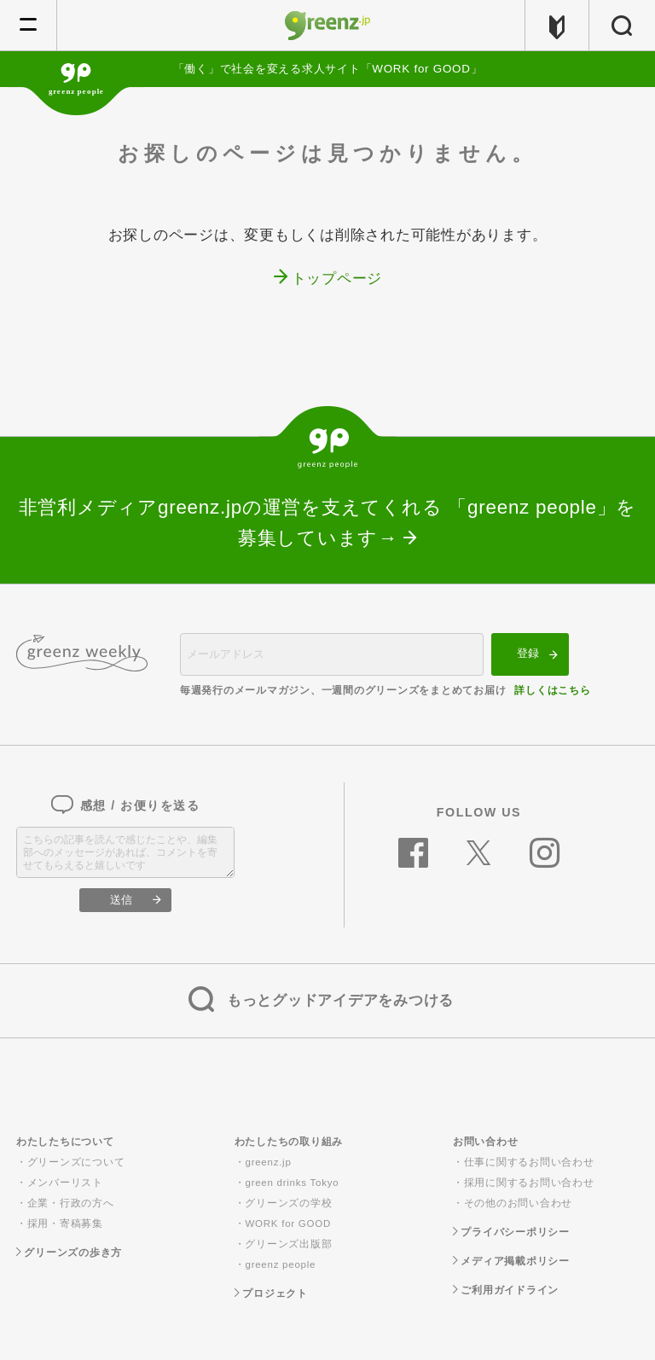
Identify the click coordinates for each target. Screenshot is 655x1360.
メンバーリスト (65, 1182)
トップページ (337, 278)
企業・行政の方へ (70, 1203)
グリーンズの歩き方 (69, 1252)
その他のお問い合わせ (518, 1203)
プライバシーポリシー (511, 1232)
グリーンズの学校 (288, 1203)
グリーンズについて (76, 1162)
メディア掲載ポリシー (511, 1261)
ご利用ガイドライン (506, 1290)
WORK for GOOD (287, 1223)
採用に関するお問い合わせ (529, 1182)
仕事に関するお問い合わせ (529, 1162)
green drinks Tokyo (292, 1182)
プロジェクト (271, 1293)
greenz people (280, 1264)
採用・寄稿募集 (65, 1223)
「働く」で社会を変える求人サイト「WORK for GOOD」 (328, 68)
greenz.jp (268, 1162)
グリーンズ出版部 (288, 1244)
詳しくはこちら (552, 690)
